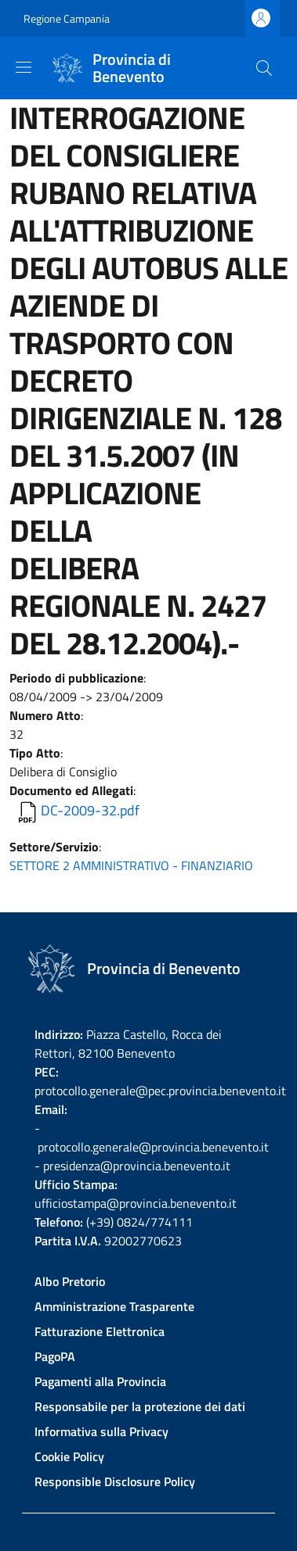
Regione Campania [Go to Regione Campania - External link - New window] (67, 18)
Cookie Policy (69, 1456)
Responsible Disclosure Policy (114, 1481)
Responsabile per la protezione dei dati (139, 1406)
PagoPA (54, 1356)
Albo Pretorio (69, 1281)
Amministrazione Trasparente (114, 1306)
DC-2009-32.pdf (90, 810)
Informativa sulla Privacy (101, 1431)
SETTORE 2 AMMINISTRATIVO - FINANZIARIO (131, 865)
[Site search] (264, 68)
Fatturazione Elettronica (99, 1331)
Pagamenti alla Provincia (100, 1381)
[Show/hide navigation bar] (23, 67)
